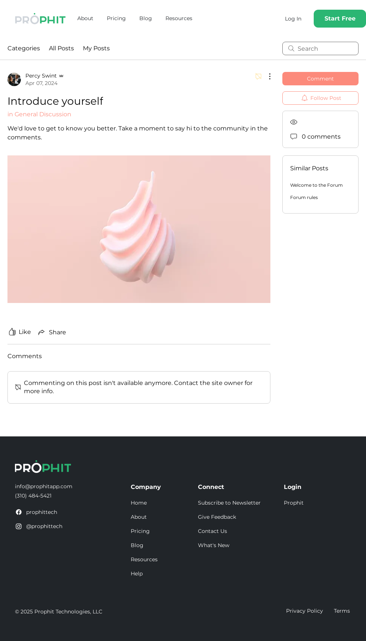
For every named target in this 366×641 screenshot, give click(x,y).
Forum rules (304, 197)
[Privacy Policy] (304, 611)
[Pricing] (164, 531)
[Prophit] (317, 503)
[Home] (164, 503)
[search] (320, 48)
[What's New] (231, 545)
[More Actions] (265, 76)
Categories (23, 48)
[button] (231, 503)
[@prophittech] (47, 526)
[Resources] (164, 559)
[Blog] (164, 545)
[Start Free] (340, 19)
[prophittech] (47, 512)
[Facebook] (18, 512)
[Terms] (342, 611)
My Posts (96, 48)
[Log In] (293, 18)
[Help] (164, 574)
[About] (164, 517)
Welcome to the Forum (316, 185)
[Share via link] (51, 332)
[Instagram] (18, 526)
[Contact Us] (231, 531)
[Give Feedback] (231, 517)
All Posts (61, 48)
